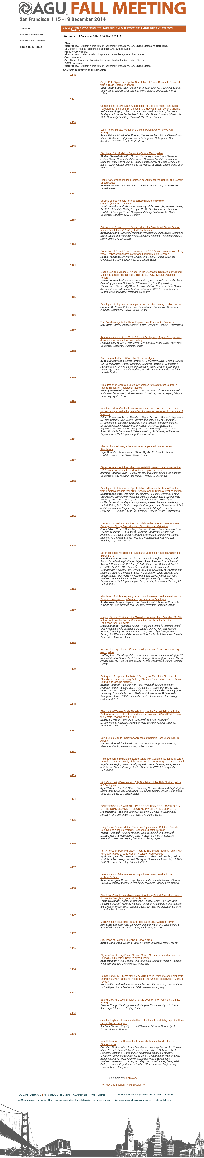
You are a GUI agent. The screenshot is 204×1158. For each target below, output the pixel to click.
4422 (73, 460)
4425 (73, 545)
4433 (73, 775)
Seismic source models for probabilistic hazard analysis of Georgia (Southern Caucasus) (132, 202)
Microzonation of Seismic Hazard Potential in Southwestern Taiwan (137, 921)
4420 (73, 401)
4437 (73, 867)
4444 (73, 1013)
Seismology (130, 1078)
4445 (73, 1034)
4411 (73, 193)
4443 (73, 992)
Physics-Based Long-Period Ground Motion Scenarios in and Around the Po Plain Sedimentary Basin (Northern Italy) (140, 956)
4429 (73, 669)
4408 (73, 122)
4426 (73, 589)
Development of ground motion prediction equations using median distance (141, 304)
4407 (73, 98)
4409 (73, 146)
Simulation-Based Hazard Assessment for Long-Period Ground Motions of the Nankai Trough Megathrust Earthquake (141, 897)
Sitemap (102, 1095)
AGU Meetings (80, 1095)
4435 (73, 819)
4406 (73, 75)
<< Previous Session (113, 1084)
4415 (73, 296)
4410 (73, 172)
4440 (73, 932)
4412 (73, 220)
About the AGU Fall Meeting (57, 1095)
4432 (73, 751)
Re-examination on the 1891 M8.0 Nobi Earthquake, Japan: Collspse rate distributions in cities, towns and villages (141, 339)
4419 (73, 377)
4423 (73, 481)
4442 (73, 968)
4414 (73, 264)
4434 (73, 799)
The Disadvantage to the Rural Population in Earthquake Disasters (137, 322)
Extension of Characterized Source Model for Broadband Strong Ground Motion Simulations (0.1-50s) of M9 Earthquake (140, 229)
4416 (73, 314)
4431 (73, 730)
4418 (73, 351)
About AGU (35, 1095)
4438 (73, 888)
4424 (73, 516)
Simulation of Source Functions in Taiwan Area (126, 940)
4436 (73, 843)
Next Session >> (136, 1084)
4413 (73, 243)
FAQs (92, 1095)
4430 (73, 704)
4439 (73, 914)
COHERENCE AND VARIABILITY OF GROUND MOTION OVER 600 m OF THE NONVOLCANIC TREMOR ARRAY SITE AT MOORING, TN (140, 807)
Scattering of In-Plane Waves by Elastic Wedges (127, 358)
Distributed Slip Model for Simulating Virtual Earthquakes (131, 153)
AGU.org (23, 1095)
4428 (73, 642)
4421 (73, 439)
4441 (73, 947)
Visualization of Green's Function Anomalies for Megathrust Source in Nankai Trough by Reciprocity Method (138, 386)
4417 (73, 330)
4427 (73, 610)
